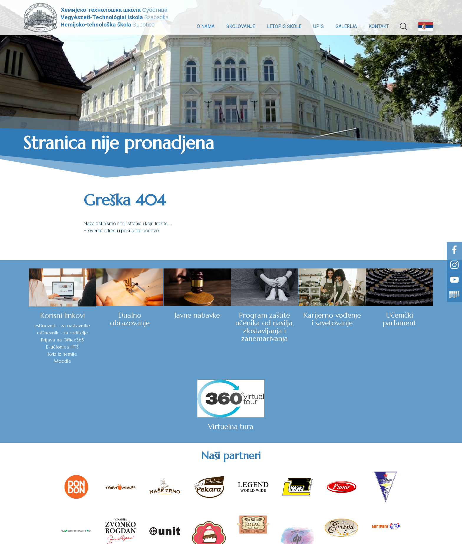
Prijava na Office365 (32, 340)
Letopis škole (284, 26)
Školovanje (240, 26)
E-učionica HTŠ (32, 347)
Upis (318, 26)
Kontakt (379, 26)
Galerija (346, 26)
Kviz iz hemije (32, 354)
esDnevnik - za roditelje (32, 333)
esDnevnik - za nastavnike (33, 326)
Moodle (33, 361)
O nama (205, 26)
